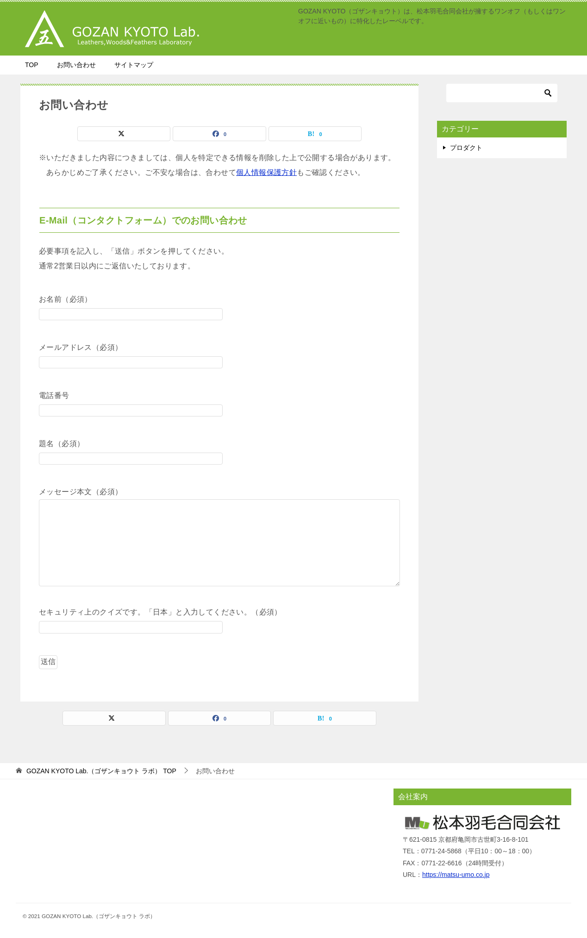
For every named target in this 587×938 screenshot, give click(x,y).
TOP (31, 64)
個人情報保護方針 (266, 172)
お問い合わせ (76, 64)
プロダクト (466, 147)
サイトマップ (133, 64)
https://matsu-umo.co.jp (456, 874)
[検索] (501, 93)
